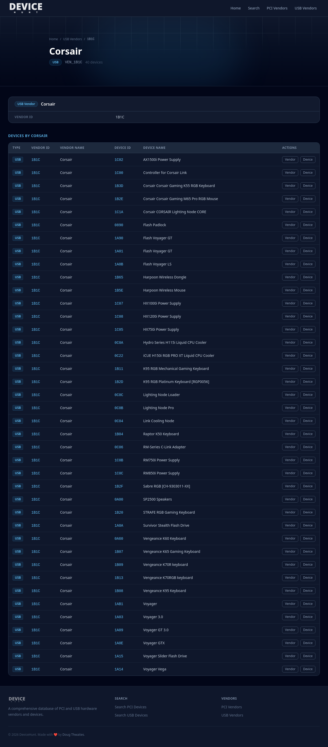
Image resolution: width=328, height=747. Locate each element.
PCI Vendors (277, 8)
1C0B (119, 460)
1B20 (119, 513)
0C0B (119, 408)
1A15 (119, 656)
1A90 (119, 238)
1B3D (119, 186)
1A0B (119, 264)
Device (308, 159)
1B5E (119, 290)
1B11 (119, 369)
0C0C (119, 395)
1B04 (119, 434)
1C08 (119, 317)
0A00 (119, 499)
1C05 (119, 330)
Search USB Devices (131, 715)
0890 (119, 225)
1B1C (35, 160)
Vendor (290, 159)
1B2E (119, 199)
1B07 (119, 552)
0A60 (119, 539)
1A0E (119, 643)
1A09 (119, 630)
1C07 (119, 304)
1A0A (119, 526)
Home (236, 8)
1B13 (119, 578)
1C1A (119, 212)
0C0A (119, 343)
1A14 (119, 669)
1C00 (119, 173)
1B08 (119, 591)
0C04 (119, 421)
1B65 (119, 277)
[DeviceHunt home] (25, 8)
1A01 (119, 251)
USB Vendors (306, 8)
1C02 (119, 160)
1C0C (119, 473)
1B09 (119, 565)
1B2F (119, 486)
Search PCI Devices (131, 706)
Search (254, 8)
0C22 (119, 356)
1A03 (119, 617)
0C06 (119, 447)
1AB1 (119, 604)
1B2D (119, 382)
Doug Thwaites (73, 734)
